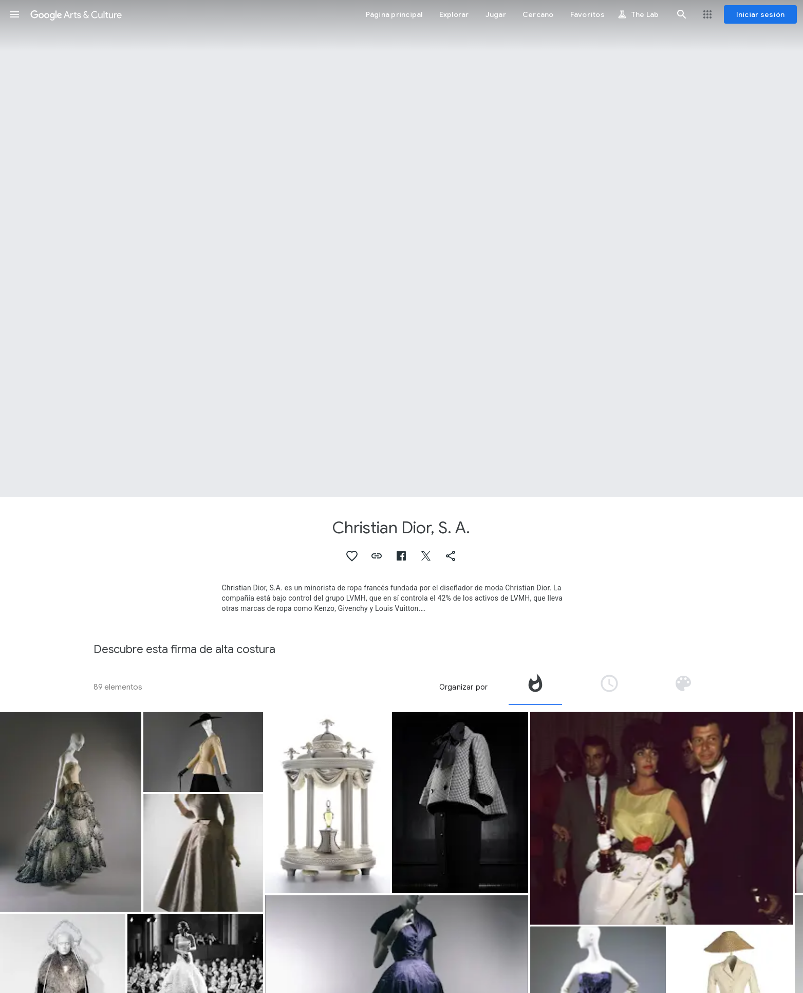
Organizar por (463, 687)
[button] (14, 14)
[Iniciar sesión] (760, 14)
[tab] (535, 687)
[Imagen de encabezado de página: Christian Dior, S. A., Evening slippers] (401, 248)
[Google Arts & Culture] (76, 14)
